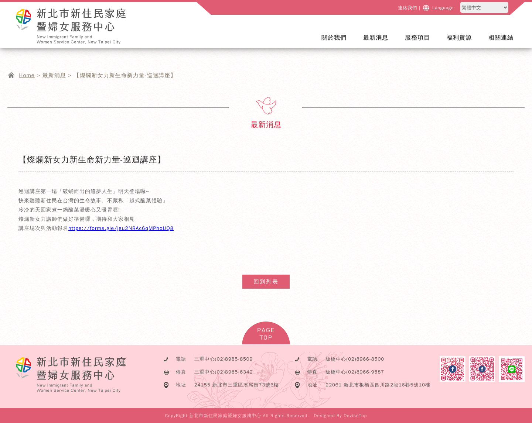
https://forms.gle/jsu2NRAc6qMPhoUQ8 (121, 228)
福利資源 (459, 37)
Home (27, 75)
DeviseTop (355, 416)
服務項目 (422, 42)
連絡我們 (409, 8)
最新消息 (380, 42)
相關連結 (501, 37)
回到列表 (266, 281)
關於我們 (338, 42)
